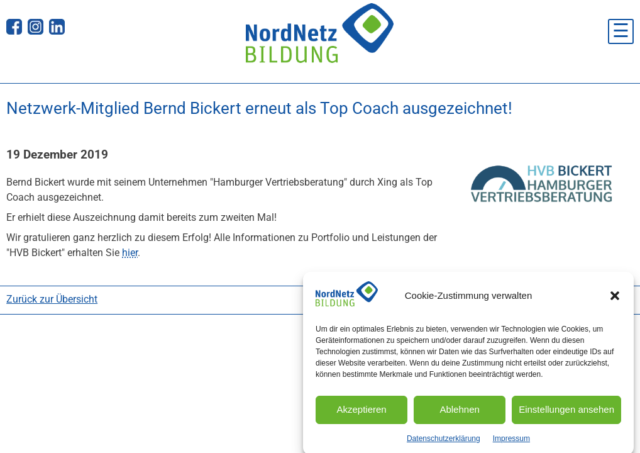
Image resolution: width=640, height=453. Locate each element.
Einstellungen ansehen (566, 416)
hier (130, 253)
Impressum (511, 445)
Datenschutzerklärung (443, 445)
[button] (615, 303)
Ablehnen (459, 416)
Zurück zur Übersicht (51, 299)
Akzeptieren (361, 416)
